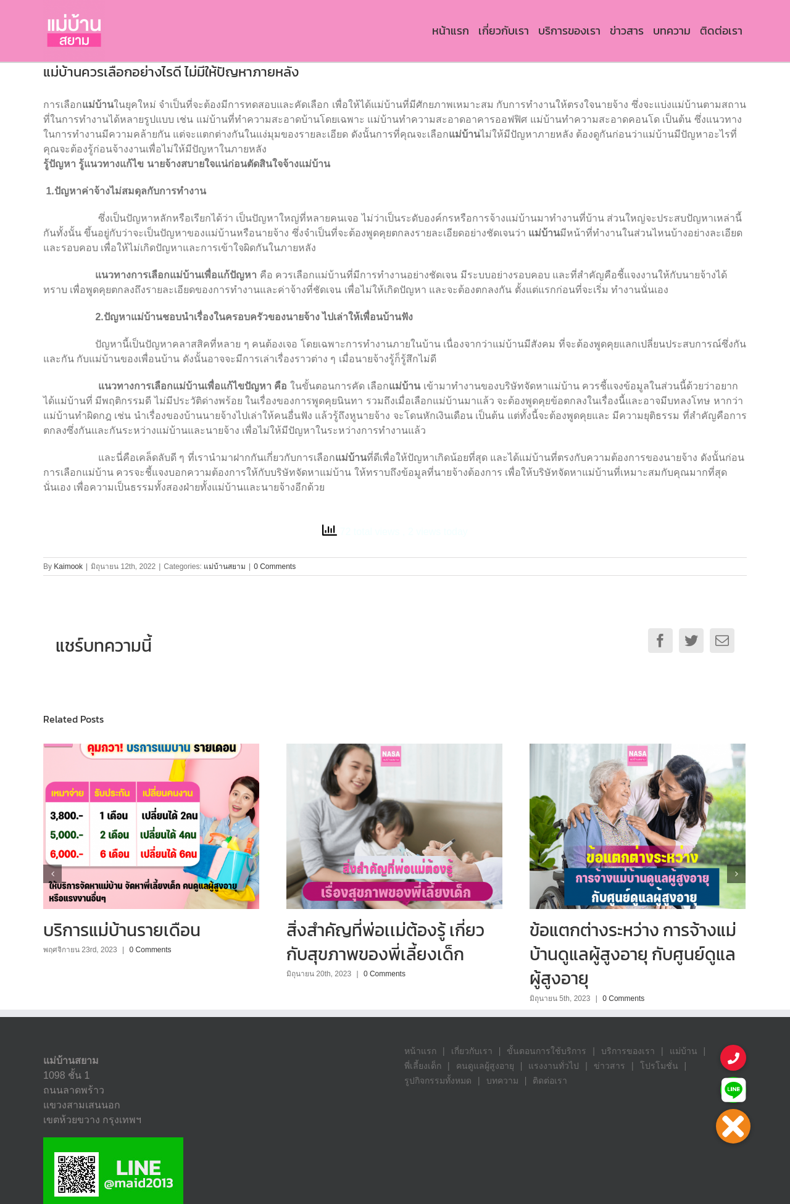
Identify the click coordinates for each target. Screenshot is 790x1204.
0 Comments (275, 566)
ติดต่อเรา (550, 1081)
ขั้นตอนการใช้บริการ (546, 1051)
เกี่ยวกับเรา (472, 1051)
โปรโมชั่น (659, 1066)
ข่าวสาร (609, 1066)
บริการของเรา (628, 1051)
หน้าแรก (420, 1051)
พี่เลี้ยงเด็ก (422, 1066)
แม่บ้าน (683, 1051)
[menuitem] (450, 31)
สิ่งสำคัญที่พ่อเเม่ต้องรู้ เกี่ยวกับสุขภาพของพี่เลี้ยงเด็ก (385, 942)
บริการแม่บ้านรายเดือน (122, 930)
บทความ (502, 1081)
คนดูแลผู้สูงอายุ (485, 1066)
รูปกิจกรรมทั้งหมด (438, 1081)
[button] (733, 1126)
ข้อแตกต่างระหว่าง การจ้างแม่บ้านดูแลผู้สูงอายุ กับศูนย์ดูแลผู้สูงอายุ (633, 954)
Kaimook (68, 566)
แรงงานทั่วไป (553, 1066)
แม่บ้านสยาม (225, 566)
